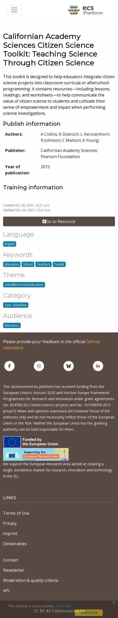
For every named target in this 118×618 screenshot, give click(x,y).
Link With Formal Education (24, 285)
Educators (12, 325)
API (6, 590)
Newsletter (13, 570)
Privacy (10, 523)
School (28, 264)
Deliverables (15, 543)
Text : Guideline (16, 305)
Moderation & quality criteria (30, 580)
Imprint (10, 533)
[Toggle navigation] (14, 10)
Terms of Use (16, 513)
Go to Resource (59, 221)
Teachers (43, 264)
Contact (10, 560)
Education (12, 264)
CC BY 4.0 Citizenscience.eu (59, 611)
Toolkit (59, 264)
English (10, 244)
